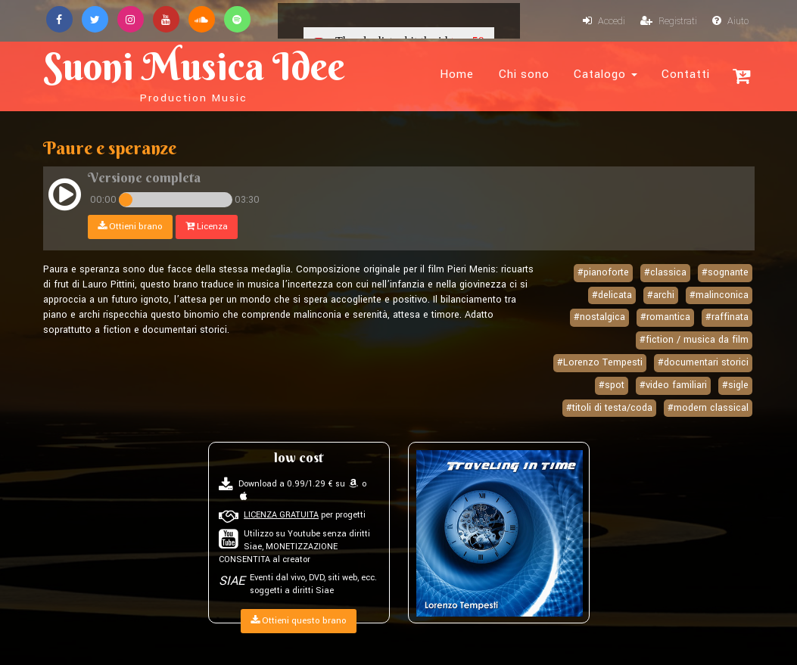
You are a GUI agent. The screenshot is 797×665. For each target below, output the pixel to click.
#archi (660, 295)
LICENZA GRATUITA (281, 515)
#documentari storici (703, 362)
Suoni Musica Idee (194, 74)
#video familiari (673, 385)
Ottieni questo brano (299, 620)
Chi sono (524, 74)
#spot (611, 385)
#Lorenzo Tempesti (600, 362)
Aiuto (730, 21)
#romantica (665, 317)
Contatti (686, 74)
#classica (665, 272)
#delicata (612, 295)
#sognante (725, 272)
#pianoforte (603, 272)
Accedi (604, 21)
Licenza (206, 226)
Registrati (668, 21)
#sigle (735, 385)
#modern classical (708, 408)
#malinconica (719, 295)
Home (457, 74)
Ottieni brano (130, 226)
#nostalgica (599, 317)
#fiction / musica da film (694, 339)
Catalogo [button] (605, 74)
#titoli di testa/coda (609, 408)
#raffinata (727, 317)
